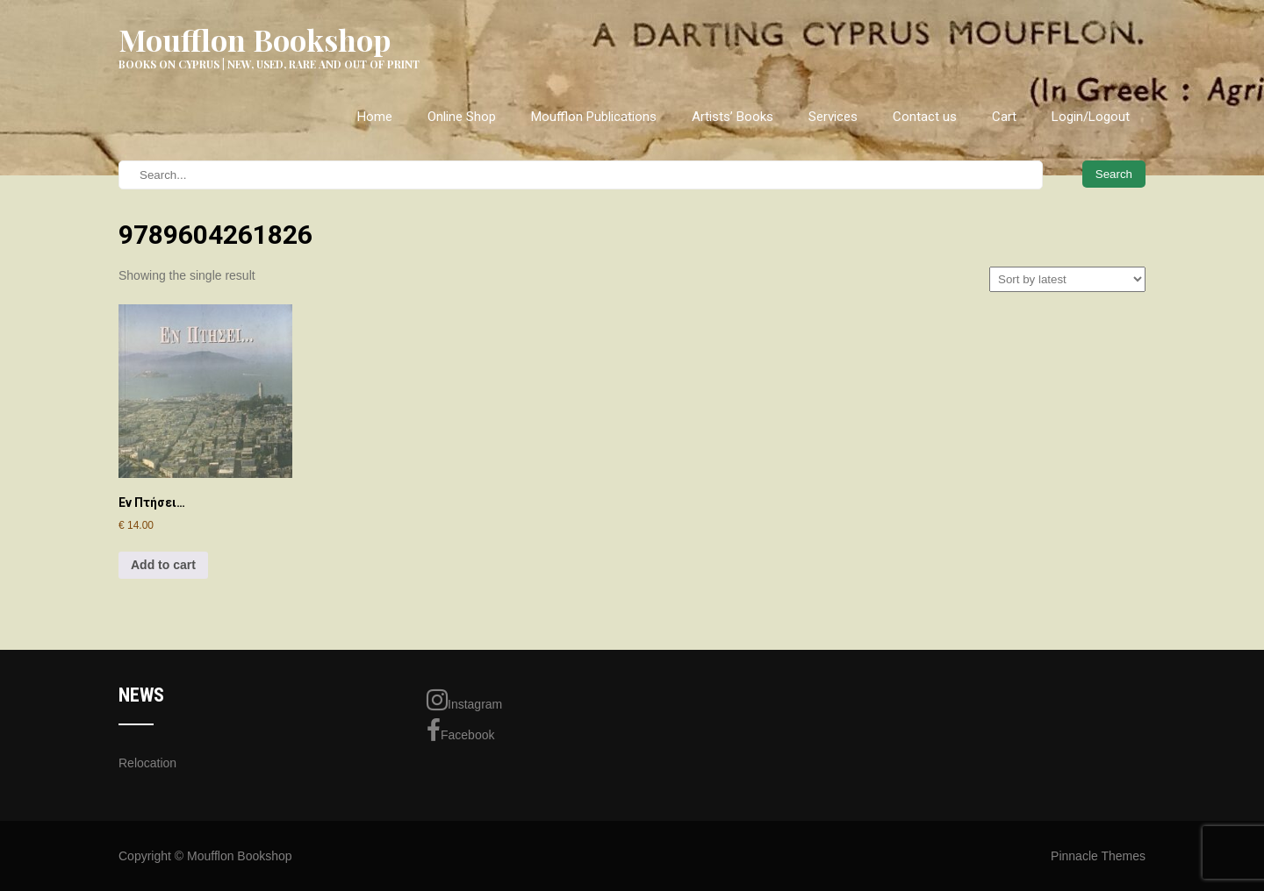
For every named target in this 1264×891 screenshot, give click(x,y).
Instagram (464, 700)
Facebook (460, 730)
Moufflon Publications (594, 117)
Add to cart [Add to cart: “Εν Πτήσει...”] (163, 565)
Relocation (147, 763)
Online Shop (461, 117)
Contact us (925, 117)
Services (833, 117)
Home (374, 117)
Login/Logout (1091, 117)
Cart (1004, 117)
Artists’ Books (732, 117)
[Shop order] (1067, 279)
